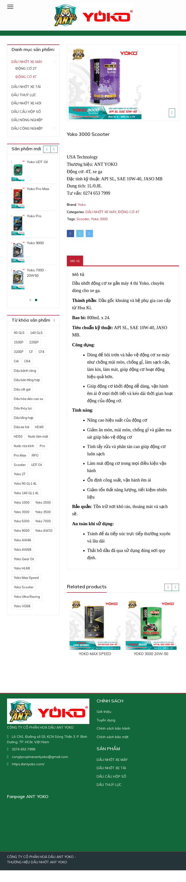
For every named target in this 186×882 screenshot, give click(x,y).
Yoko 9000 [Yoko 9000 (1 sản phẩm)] (22, 531)
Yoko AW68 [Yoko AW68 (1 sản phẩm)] (22, 549)
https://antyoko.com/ (28, 764)
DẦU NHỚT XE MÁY (100, 212)
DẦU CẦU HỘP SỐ (26, 111)
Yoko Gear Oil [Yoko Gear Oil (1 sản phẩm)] (24, 559)
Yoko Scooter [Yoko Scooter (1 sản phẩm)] (24, 587)
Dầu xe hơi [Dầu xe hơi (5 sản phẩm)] (21, 427)
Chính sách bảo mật (112, 737)
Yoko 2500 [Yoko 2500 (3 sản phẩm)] (43, 502)
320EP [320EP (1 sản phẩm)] (18, 352)
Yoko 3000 (99, 219)
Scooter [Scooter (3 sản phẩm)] (20, 465)
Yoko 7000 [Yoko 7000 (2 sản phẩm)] (43, 521)
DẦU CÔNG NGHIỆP (27, 128)
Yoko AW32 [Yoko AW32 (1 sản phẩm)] (44, 531)
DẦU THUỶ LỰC (23, 95)
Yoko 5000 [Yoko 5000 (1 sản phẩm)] (22, 521)
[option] (123, 82)
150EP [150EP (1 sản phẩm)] (18, 342)
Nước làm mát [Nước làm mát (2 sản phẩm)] (38, 436)
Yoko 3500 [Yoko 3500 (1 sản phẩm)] (43, 512)
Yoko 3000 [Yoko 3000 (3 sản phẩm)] (22, 512)
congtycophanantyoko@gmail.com (40, 757)
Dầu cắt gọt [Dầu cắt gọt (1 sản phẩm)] (22, 389)
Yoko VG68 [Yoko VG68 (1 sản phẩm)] (22, 606)
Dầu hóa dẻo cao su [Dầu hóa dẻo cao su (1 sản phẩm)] (28, 399)
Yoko (82, 204)
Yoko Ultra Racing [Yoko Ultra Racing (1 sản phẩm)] (27, 597)
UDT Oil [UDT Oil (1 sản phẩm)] (36, 465)
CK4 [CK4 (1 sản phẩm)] (27, 361)
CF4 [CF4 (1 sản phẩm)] (41, 352)
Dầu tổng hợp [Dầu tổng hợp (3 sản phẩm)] (23, 418)
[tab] (75, 261)
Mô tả (74, 261)
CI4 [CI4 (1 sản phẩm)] (16, 361)
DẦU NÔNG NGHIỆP (27, 120)
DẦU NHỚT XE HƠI (26, 103)
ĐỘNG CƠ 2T (26, 68)
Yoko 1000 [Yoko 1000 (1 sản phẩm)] (22, 502)
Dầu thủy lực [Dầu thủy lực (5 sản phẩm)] (23, 408)
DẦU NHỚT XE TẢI (26, 86)
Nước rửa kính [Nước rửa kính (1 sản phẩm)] (24, 446)
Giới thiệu (104, 711)
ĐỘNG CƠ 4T (129, 212)
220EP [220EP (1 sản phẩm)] (34, 342)
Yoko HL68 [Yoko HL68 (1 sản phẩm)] (22, 568)
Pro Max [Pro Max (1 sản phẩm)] (20, 455)
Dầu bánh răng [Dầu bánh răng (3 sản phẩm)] (25, 371)
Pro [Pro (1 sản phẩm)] (42, 446)
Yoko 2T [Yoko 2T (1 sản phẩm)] (19, 474)
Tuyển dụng (106, 720)
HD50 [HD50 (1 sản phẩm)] (18, 436)
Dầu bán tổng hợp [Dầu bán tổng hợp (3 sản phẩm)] (27, 380)
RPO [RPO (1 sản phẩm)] (35, 455)
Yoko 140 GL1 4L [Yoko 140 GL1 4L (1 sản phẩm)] (26, 493)
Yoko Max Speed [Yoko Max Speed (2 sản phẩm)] (26, 578)
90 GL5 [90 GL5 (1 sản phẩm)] (19, 333)
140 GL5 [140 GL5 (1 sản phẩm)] (36, 333)
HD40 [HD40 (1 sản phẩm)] (39, 427)
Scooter (83, 219)
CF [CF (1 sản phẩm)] (31, 352)
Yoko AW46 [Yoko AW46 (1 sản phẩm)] (22, 540)
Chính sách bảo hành (113, 728)
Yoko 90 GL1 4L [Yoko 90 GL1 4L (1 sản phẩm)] (25, 483)
